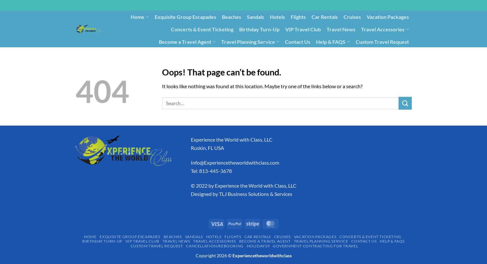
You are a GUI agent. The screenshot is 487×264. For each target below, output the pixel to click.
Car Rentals (325, 17)
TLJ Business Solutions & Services (255, 194)
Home (140, 17)
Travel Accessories (385, 29)
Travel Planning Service (250, 42)
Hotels (277, 17)
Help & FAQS (333, 42)
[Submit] (405, 103)
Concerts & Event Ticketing (202, 29)
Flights (298, 17)
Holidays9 (313, 54)
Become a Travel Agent (187, 42)
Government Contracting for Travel (371, 54)
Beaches (231, 17)
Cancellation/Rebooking (268, 54)
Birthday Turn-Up (259, 29)
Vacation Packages (388, 17)
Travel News (341, 29)
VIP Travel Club (303, 29)
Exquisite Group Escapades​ (185, 17)
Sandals (255, 17)
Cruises (352, 17)
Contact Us (297, 42)
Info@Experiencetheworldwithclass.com (235, 162)
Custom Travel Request (382, 42)
